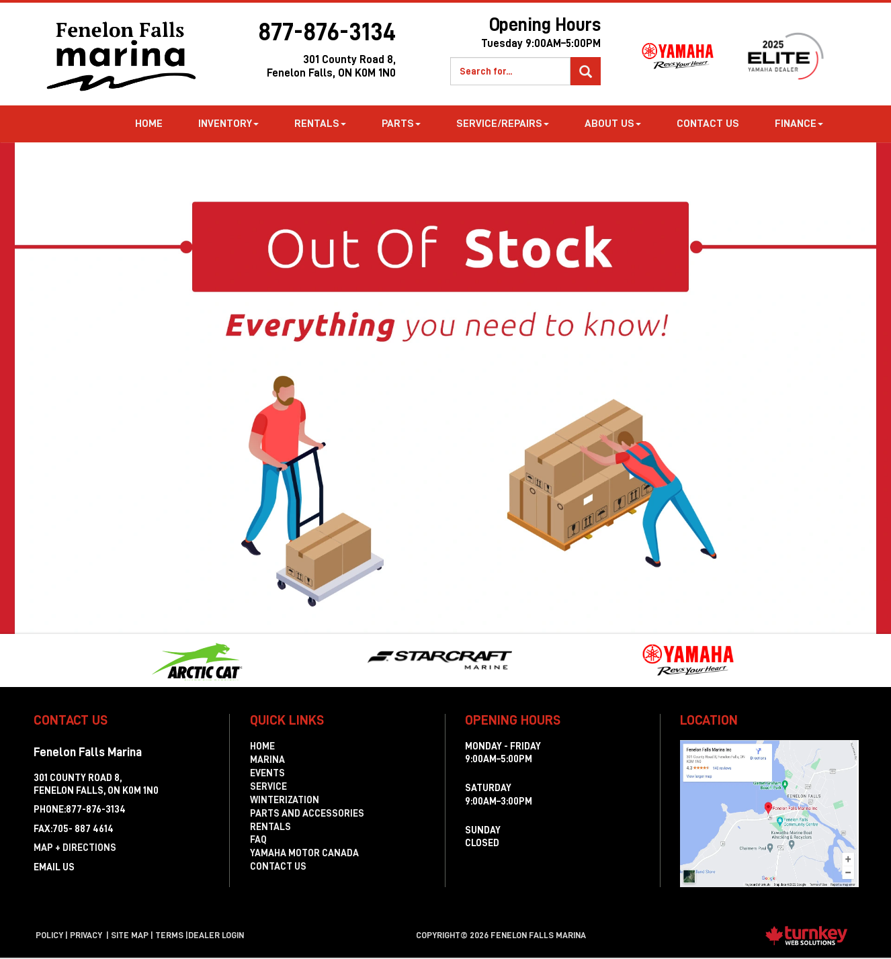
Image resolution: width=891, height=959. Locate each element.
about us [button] (613, 123)
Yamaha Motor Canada (304, 853)
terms (169, 935)
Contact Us (708, 123)
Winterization (284, 800)
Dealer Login (216, 935)
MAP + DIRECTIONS (75, 847)
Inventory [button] (228, 123)
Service (268, 786)
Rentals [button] (320, 123)
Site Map (129, 935)
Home (149, 123)
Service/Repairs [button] (502, 123)
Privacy (86, 935)
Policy (49, 935)
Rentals (270, 826)
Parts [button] (401, 123)
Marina (267, 759)
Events (267, 773)
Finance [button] (799, 123)
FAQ (258, 839)
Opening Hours (508, 35)
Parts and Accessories (307, 813)
